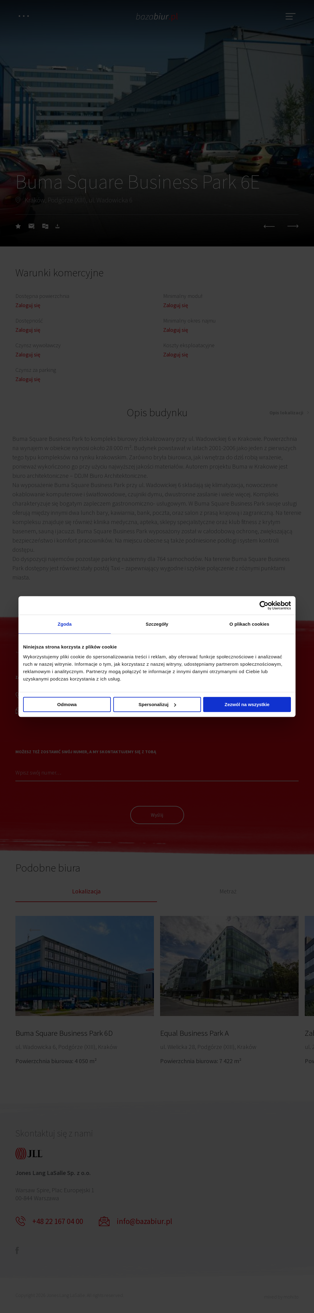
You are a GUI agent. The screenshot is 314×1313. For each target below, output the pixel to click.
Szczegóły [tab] (157, 624)
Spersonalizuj (157, 704)
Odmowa (67, 704)
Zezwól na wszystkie (247, 704)
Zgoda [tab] (65, 624)
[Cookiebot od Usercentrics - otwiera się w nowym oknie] (264, 605)
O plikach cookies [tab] (249, 624)
